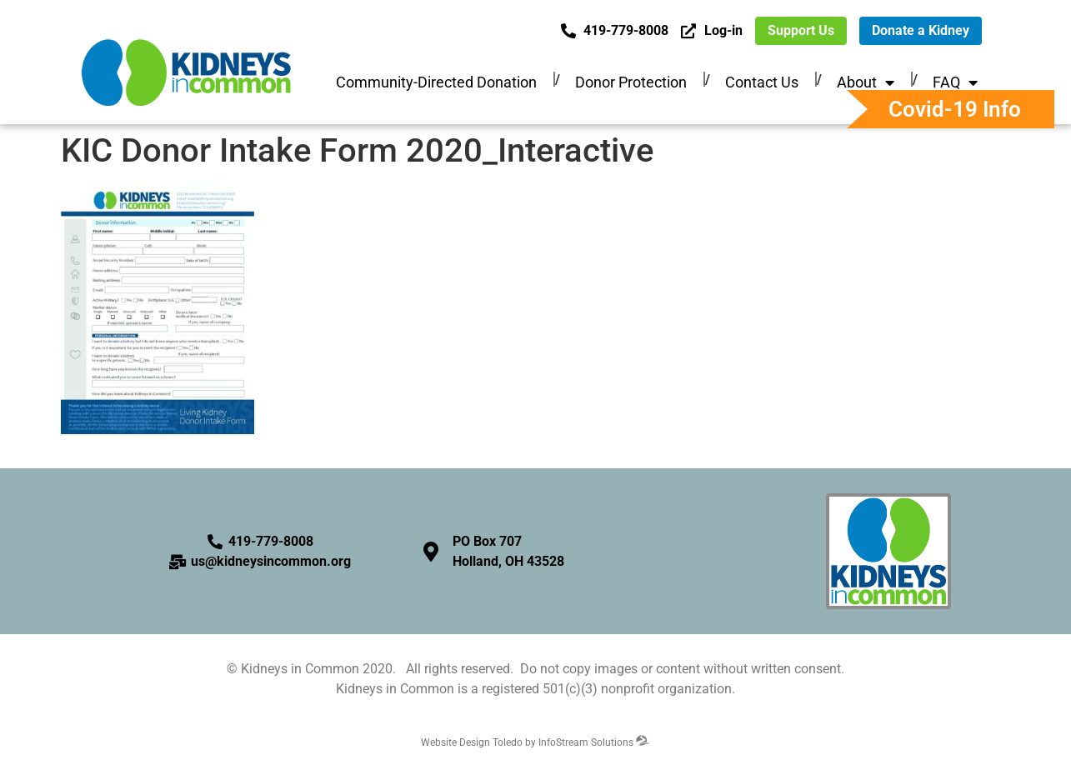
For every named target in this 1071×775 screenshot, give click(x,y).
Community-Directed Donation (436, 82)
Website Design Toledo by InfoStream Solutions (535, 742)
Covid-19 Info (954, 109)
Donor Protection (631, 82)
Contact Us (761, 82)
